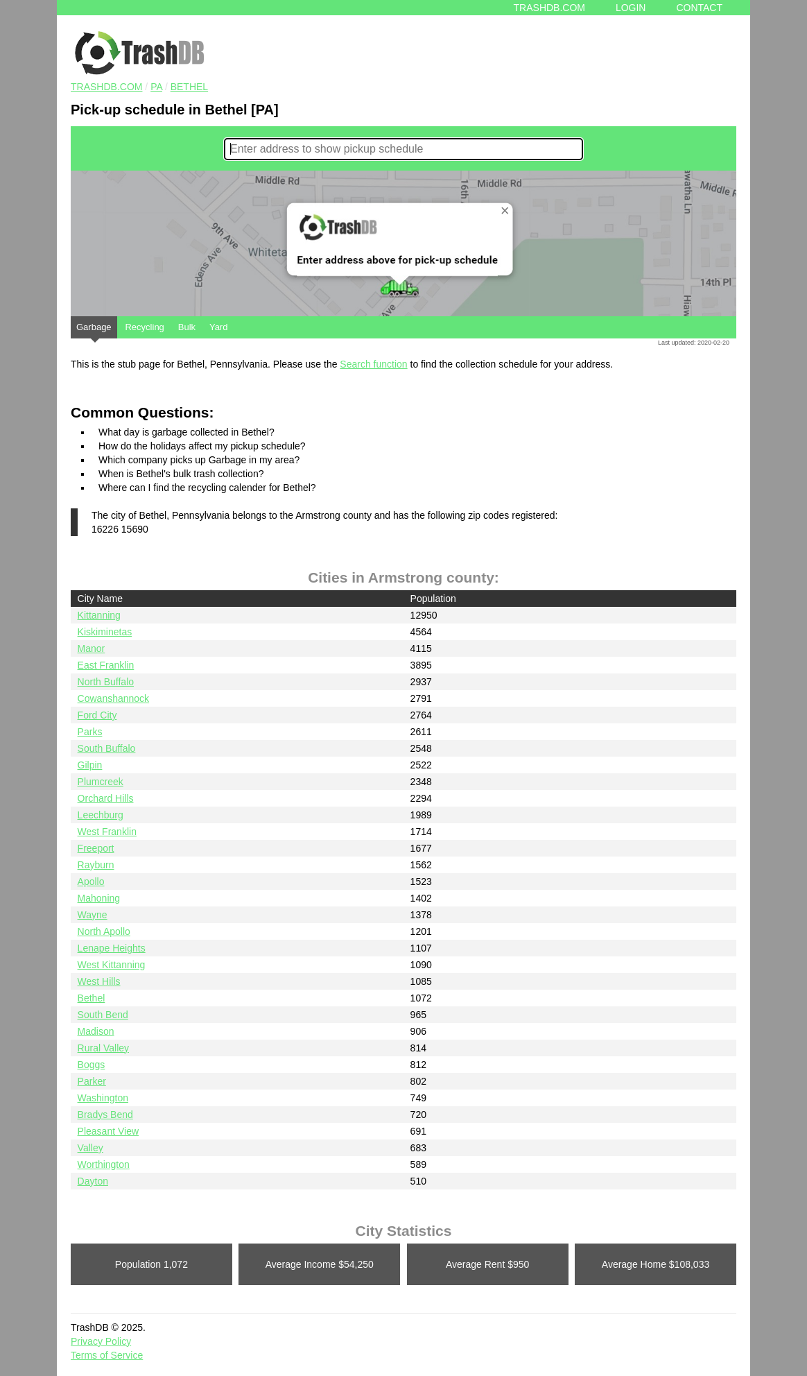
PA (156, 86)
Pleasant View (108, 1131)
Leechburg (100, 814)
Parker (92, 1081)
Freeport (96, 848)
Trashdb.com (549, 7)
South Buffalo (107, 748)
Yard (218, 327)
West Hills (99, 981)
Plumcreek (100, 781)
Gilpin (90, 765)
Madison (96, 1031)
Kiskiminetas (105, 631)
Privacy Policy (101, 1341)
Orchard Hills (106, 798)
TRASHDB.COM (106, 86)
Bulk (187, 327)
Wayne (92, 914)
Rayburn (96, 864)
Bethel (189, 86)
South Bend (103, 1014)
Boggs (91, 1064)
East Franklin (106, 665)
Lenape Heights (112, 948)
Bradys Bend (105, 1114)
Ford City (97, 715)
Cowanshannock (114, 698)
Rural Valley (103, 1048)
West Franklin (107, 831)
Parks (90, 731)
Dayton (93, 1181)
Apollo (91, 881)
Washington (103, 1097)
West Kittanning (112, 964)
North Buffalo (106, 681)
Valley (90, 1147)
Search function (373, 364)
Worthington (104, 1164)
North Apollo (104, 931)
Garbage (94, 330)
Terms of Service (107, 1355)
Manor (91, 648)
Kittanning (99, 615)
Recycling (144, 327)
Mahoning (99, 898)
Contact (699, 7)
